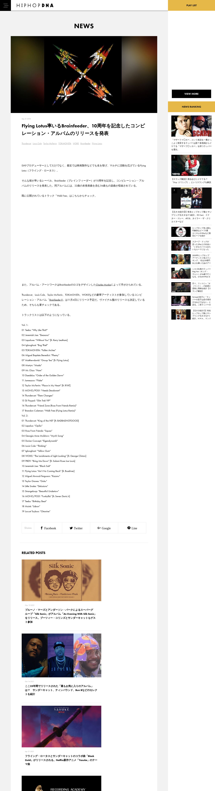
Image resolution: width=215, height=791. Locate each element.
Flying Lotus (97, 143)
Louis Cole (37, 143)
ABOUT (14, 770)
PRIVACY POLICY (34, 753)
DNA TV (15, 753)
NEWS (14, 758)
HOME (14, 747)
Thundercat (26, 143)
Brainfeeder (85, 143)
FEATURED (16, 764)
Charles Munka (103, 284)
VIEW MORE (84, 700)
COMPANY (31, 758)
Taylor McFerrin (50, 143)
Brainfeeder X (56, 299)
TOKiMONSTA (64, 143)
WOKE (76, 143)
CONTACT (31, 747)
